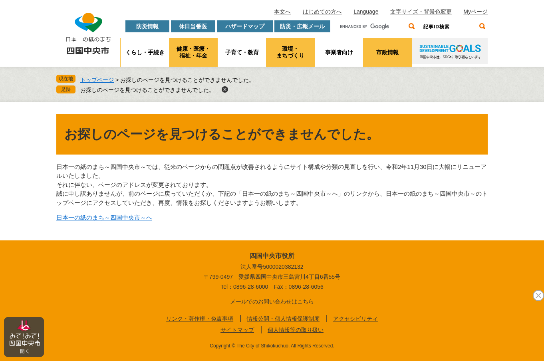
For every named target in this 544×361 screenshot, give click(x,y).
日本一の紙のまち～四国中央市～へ (104, 217)
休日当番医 (193, 26)
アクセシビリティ (355, 318)
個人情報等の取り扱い (296, 330)
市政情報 (387, 52)
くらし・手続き (145, 52)
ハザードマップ (244, 26)
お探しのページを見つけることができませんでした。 (147, 90)
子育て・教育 (242, 52)
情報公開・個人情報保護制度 (283, 318)
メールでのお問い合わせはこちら (272, 301)
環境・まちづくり (290, 52)
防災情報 (147, 26)
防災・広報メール (302, 26)
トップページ (97, 80)
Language (365, 11)
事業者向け (339, 52)
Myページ (475, 11)
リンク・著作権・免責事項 (199, 318)
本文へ (282, 11)
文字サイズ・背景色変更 (421, 11)
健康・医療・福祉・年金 (193, 52)
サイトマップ (237, 330)
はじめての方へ (322, 11)
